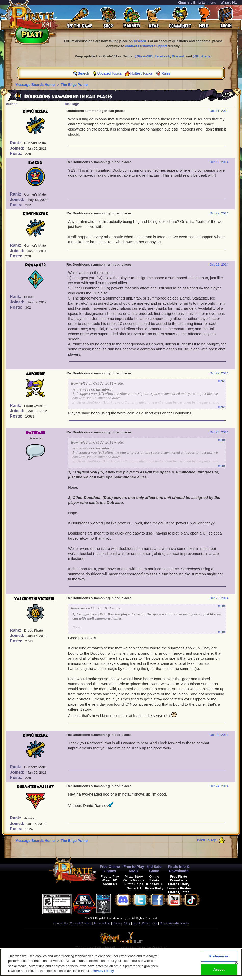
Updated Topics (109, 73)
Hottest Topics (141, 73)
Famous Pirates (179, 888)
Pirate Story (134, 876)
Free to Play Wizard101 (110, 878)
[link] (123, 903)
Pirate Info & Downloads (179, 869)
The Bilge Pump (74, 85)
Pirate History (178, 884)
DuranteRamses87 (35, 787)
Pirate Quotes (178, 892)
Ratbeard (35, 433)
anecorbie (35, 374)
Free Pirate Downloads (178, 878)
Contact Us (60, 923)
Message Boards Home (35, 85)
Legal (136, 923)
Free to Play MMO (133, 869)
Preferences (149, 923)
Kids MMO (154, 884)
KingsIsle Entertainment (197, 2)
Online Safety (154, 878)
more (221, 381)
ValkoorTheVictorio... (35, 599)
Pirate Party (154, 888)
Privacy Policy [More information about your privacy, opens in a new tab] (102, 971)
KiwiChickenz (35, 111)
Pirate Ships (133, 884)
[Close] (236, 963)
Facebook (162, 56)
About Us (110, 884)
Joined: (17, 148)
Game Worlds (133, 880)
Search (83, 73)
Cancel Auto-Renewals (174, 923)
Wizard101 (229, 2)
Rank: (16, 143)
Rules (165, 73)
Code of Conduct (80, 923)
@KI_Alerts (202, 56)
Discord (140, 41)
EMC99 (35, 163)
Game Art (133, 888)
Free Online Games (110, 869)
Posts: (16, 153)
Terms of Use (101, 923)
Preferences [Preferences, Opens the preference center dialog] (219, 957)
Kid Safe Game (154, 869)
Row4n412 (35, 265)
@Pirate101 (144, 56)
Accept (219, 970)
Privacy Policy (121, 923)
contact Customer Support (146, 46)
